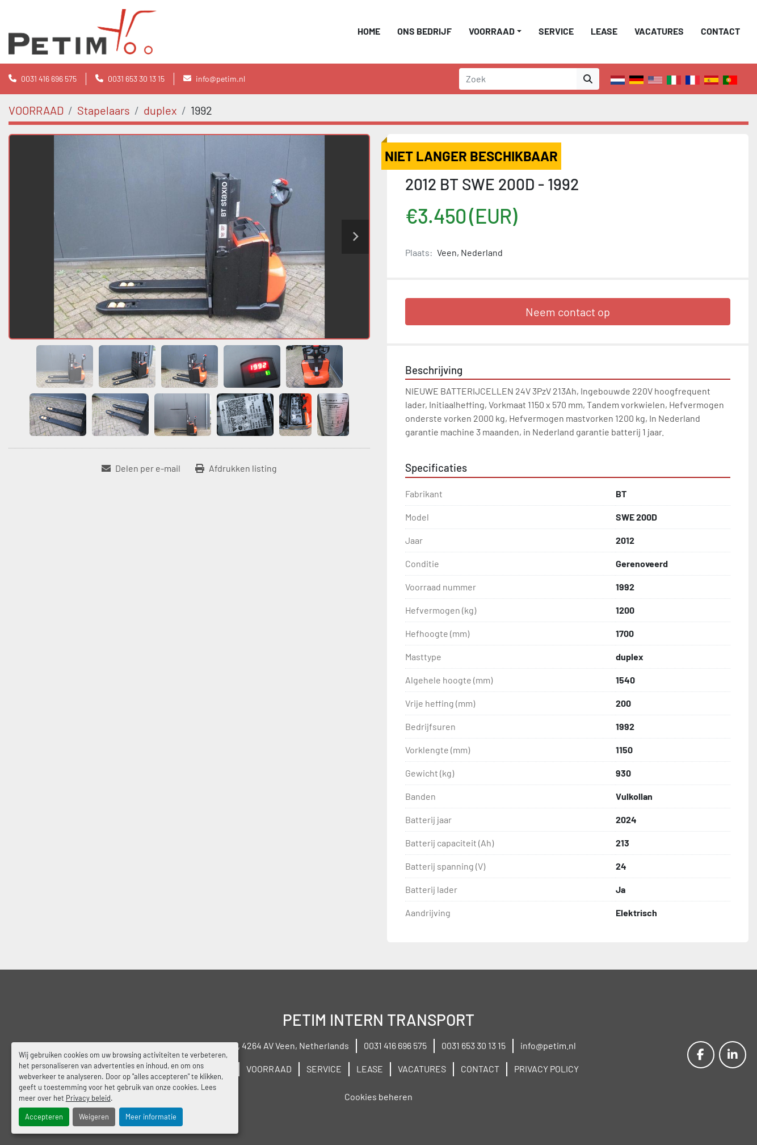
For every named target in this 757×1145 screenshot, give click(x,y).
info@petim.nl (220, 78)
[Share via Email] (141, 468)
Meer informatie (150, 1116)
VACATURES (659, 31)
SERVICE (556, 31)
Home (369, 31)
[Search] (518, 79)
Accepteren (44, 1116)
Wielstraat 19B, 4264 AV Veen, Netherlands (265, 1045)
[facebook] (700, 1054)
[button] (495, 31)
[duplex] (160, 110)
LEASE (604, 31)
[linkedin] (732, 1054)
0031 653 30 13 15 (136, 78)
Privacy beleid (88, 1097)
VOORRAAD (492, 31)
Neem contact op (567, 311)
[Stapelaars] (103, 110)
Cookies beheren (378, 1096)
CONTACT (720, 31)
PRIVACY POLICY (546, 1068)
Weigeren (94, 1116)
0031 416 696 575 (49, 78)
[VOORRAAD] (36, 110)
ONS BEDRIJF (424, 31)
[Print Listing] (236, 468)
